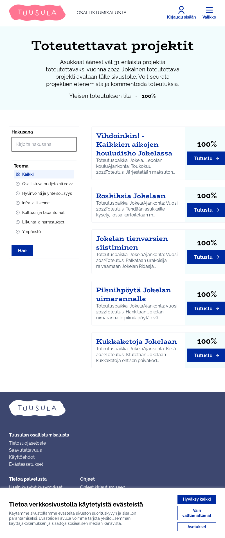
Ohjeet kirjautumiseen (102, 487)
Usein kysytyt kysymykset (35, 487)
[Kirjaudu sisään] (181, 12)
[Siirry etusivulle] (68, 12)
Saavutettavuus (25, 450)
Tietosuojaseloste (27, 443)
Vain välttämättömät (196, 513)
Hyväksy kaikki (197, 499)
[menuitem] (44, 174)
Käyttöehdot (22, 457)
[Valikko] (209, 13)
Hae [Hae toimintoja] (22, 250)
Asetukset (197, 527)
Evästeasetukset (26, 464)
